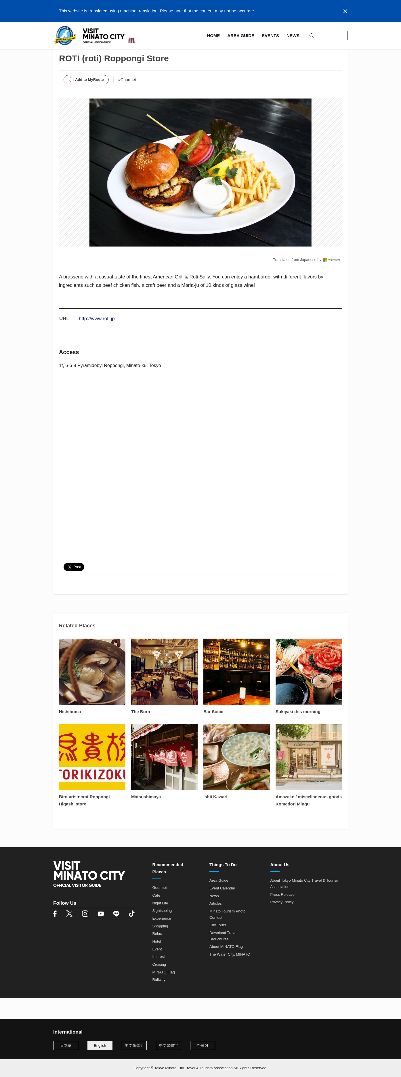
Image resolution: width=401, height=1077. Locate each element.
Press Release (282, 915)
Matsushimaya (146, 817)
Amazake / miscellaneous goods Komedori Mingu (309, 821)
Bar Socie (213, 732)
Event (157, 970)
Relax (157, 954)
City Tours (217, 946)
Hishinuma (70, 732)
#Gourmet (127, 100)
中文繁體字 (168, 1045)
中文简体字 (134, 1045)
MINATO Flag (163, 993)
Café (156, 916)
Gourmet (159, 908)
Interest (158, 977)
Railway (158, 1000)
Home (59, 53)
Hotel (156, 962)
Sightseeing (162, 931)
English (100, 1045)
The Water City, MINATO (229, 975)
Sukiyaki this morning (298, 732)
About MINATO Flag (226, 967)
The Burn (140, 732)
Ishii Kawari (215, 817)
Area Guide (81, 53)
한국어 (202, 1045)
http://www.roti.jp (97, 339)
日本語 (65, 1045)
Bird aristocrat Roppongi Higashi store (84, 821)
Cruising (159, 985)
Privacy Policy (282, 923)
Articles (215, 924)
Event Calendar (222, 909)
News (214, 916)
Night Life (160, 924)
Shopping (160, 947)
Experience (161, 939)
